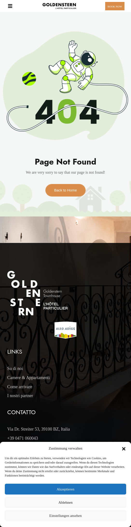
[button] (123, 448)
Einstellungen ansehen (65, 516)
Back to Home (65, 190)
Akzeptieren (65, 489)
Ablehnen (65, 502)
